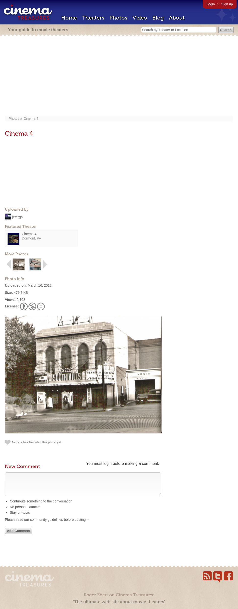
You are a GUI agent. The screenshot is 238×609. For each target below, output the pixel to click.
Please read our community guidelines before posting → (47, 524)
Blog (158, 17)
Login (210, 4)
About (177, 17)
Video (139, 17)
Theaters (93, 17)
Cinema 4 (31, 118)
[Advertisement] (119, 76)
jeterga (17, 217)
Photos (118, 17)
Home (69, 17)
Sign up (227, 4)
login (107, 463)
